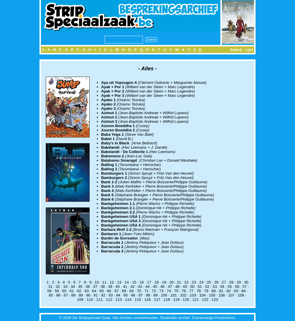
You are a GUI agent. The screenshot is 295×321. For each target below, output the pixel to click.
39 (110, 286)
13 (119, 282)
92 (103, 295)
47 (170, 286)
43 (140, 286)
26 (216, 282)
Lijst (249, 50)
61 (72, 291)
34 (73, 286)
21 (179, 282)
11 (104, 282)
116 (147, 299)
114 (128, 299)
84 (243, 291)
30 (246, 282)
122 (205, 299)
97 (140, 295)
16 (141, 282)
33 (65, 286)
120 (186, 299)
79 (206, 291)
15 (134, 282)
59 (57, 291)
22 (186, 282)
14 (126, 282)
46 (162, 286)
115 (138, 299)
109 (80, 299)
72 (154, 291)
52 (207, 286)
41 (125, 286)
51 (200, 286)
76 (184, 291)
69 (131, 291)
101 (174, 295)
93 (111, 295)
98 (148, 295)
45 (155, 286)
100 (164, 295)
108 (241, 295)
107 (231, 295)
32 (58, 286)
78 (198, 291)
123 (214, 299)
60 (64, 291)
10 (97, 282)
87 (66, 295)
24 (201, 282)
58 (49, 291)
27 (224, 282)
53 (215, 286)
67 (116, 291)
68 (124, 291)
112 (109, 299)
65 (101, 291)
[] (200, 50)
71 (146, 291)
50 (192, 286)
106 (221, 295)
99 (155, 295)
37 (95, 286)
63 (86, 291)
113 (119, 299)
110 (90, 299)
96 (133, 295)
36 (88, 286)
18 (156, 282)
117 (157, 299)
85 (51, 295)
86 (58, 295)
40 (118, 286)
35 (80, 286)
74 (169, 291)
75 (176, 291)
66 (109, 291)
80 (213, 291)
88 (73, 295)
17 (149, 282)
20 (171, 282)
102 (183, 295)
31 (50, 286)
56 (237, 286)
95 (126, 295)
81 (221, 291)
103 (193, 295)
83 (236, 291)
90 (88, 295)
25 (209, 282)
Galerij (236, 50)
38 (103, 286)
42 (133, 286)
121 (195, 299)
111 (99, 299)
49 (185, 286)
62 (79, 291)
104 (202, 295)
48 (177, 286)
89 (81, 295)
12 (111, 282)
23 (194, 282)
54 (222, 286)
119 (176, 299)
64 (94, 291)
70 (139, 291)
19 (164, 282)
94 (118, 295)
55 (230, 286)
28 (231, 282)
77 (191, 291)
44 (147, 286)
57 (245, 286)
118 (167, 299)
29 (239, 282)
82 (228, 291)
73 (161, 291)
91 (96, 295)
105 (212, 295)
